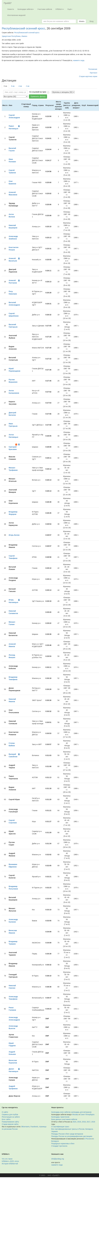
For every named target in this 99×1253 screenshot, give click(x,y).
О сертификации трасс (60, 1127)
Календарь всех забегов (60, 1112)
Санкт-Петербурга (87, 1114)
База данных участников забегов (64, 1119)
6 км (12, 86)
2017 (88, 1122)
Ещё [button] (70, 9)
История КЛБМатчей (10, 1164)
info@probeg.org (57, 1159)
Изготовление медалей (16, 15)
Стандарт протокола (59, 1146)
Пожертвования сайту (10, 1122)
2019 (79, 1122)
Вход (91, 21)
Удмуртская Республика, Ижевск (14, 36)
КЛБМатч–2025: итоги (10, 1161)
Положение (92, 69)
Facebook (34, 1127)
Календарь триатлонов (60, 1117)
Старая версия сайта (10, 1124)
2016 (93, 1122)
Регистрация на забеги (11, 1117)
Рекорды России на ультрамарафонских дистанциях (71, 1136)
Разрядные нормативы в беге (62, 1144)
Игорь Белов (14, 535)
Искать (82, 21)
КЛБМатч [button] (60, 9)
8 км (5, 86)
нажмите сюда (78, 60)
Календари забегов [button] (25, 9)
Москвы (75, 1114)
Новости (10, 9)
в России (87, 1139)
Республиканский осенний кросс (23, 28)
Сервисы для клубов (10, 1114)
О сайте (5, 1112)
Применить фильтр (38, 96)
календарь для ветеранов (81, 1112)
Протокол (93, 73)
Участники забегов (44, 9)
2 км (27, 86)
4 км (20, 86)
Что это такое (7, 1159)
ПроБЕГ (8, 3)
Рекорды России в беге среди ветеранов (67, 1134)
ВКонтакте (25, 1127)
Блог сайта (6, 1119)
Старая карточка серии (88, 76)
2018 (84, 1122)
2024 (74, 1122)
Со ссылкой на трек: (37, 92)
